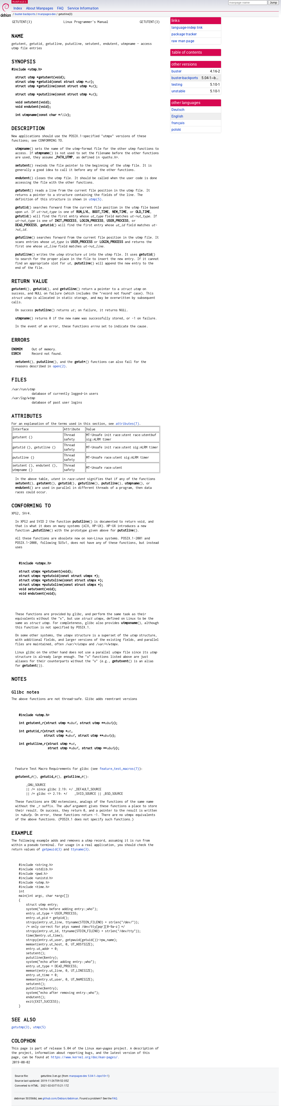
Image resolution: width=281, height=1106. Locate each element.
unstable (178, 91)
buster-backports (25, 14)
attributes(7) (127, 423)
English (177, 116)
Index (17, 8)
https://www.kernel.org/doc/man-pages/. (85, 1057)
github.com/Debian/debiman (60, 1098)
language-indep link (187, 27)
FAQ (60, 8)
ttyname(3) (80, 849)
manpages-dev (47, 14)
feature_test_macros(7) (119, 768)
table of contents (187, 52)
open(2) (59, 366)
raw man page (182, 41)
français (177, 123)
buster (176, 71)
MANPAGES (20, 1)
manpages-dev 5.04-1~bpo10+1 (88, 1076)
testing (176, 84)
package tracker (184, 34)
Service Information (83, 8)
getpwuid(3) (52, 849)
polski (176, 129)
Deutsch (177, 110)
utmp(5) (95, 199)
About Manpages (39, 8)
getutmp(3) (20, 1027)
